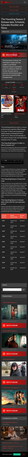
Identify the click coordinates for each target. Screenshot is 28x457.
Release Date (5, 31)
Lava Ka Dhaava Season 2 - (12, 451)
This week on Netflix (14, 10)
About (23, 454)
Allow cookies (17, 454)
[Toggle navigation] (25, 2)
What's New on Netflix (14, 6)
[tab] (11, 119)
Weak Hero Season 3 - (11, 442)
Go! (23, 289)
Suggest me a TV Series (14, 13)
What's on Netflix (14, 123)
